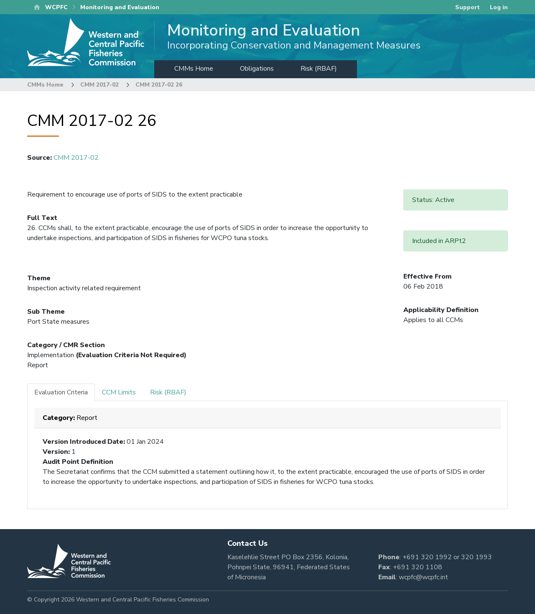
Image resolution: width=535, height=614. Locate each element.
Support (467, 7)
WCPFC (56, 7)
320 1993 (476, 557)
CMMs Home (193, 68)
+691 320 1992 (427, 557)
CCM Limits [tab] (119, 392)
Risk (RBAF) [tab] (168, 392)
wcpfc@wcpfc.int (423, 577)
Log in (499, 7)
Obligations (257, 68)
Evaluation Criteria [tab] (61, 392)
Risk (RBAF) (319, 68)
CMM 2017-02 (99, 85)
